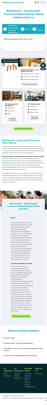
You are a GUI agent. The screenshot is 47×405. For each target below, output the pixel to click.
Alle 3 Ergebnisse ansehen (23, 129)
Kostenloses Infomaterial (29, 84)
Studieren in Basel (9, 338)
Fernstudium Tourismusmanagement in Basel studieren (20, 355)
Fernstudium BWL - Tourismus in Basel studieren (18, 343)
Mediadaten (17, 373)
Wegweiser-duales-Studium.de (28, 380)
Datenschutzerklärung (15, 398)
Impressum (5, 398)
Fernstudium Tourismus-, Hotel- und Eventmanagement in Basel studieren (23, 349)
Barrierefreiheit (39, 398)
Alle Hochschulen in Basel (21, 316)
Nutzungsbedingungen (28, 398)
